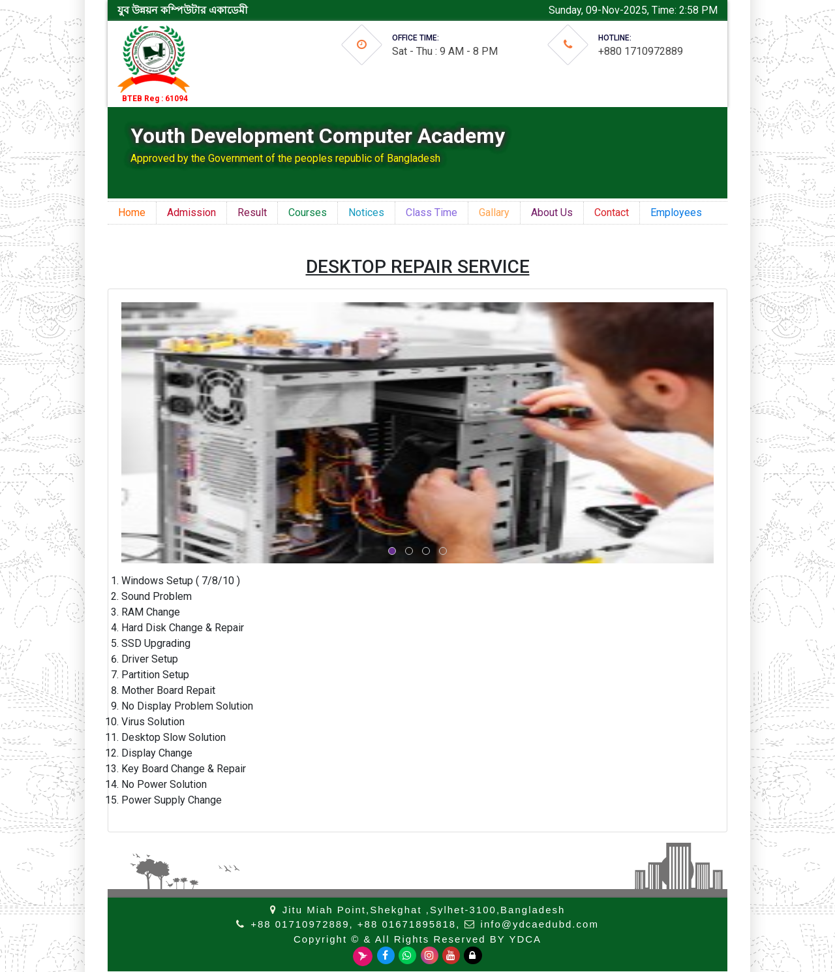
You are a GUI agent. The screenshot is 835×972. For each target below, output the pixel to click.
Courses (307, 212)
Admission (191, 212)
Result (252, 212)
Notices (366, 212)
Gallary (494, 212)
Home (131, 212)
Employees (676, 212)
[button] (392, 551)
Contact (611, 212)
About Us (552, 212)
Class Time (431, 212)
